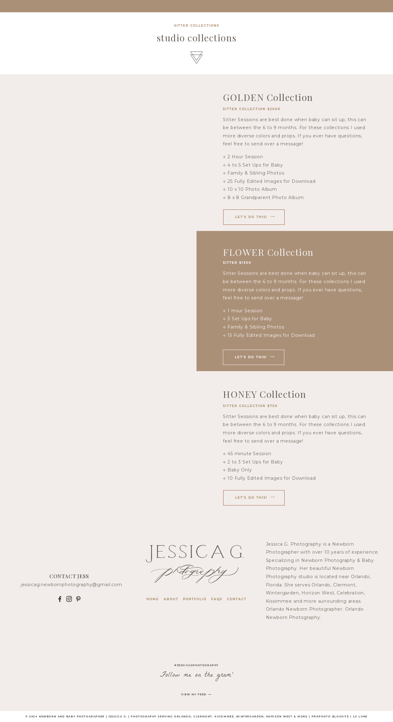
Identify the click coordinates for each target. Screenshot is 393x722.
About (171, 599)
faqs (216, 599)
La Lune (360, 716)
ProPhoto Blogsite (330, 716)
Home (152, 599)
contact (237, 599)
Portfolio (195, 599)
